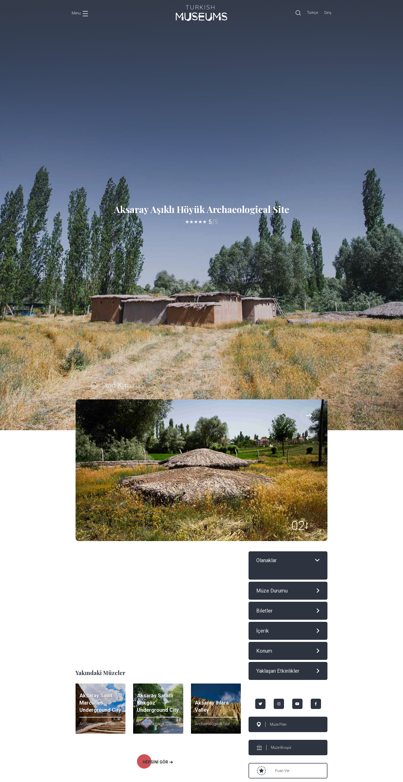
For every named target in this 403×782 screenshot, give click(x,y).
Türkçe (312, 13)
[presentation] (309, 437)
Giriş (327, 13)
